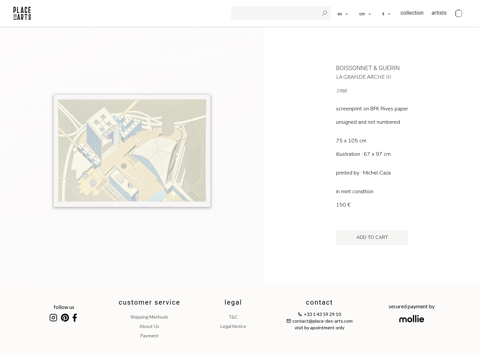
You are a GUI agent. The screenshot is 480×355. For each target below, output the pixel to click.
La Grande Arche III (363, 76)
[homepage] (22, 13)
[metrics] (365, 13)
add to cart (372, 237)
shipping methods (149, 317)
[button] (365, 13)
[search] (275, 13)
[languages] (343, 13)
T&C (233, 317)
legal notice (233, 326)
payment (149, 335)
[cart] (459, 13)
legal (233, 302)
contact (319, 302)
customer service (149, 302)
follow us (64, 307)
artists (439, 13)
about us (149, 326)
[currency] (387, 13)
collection (411, 13)
